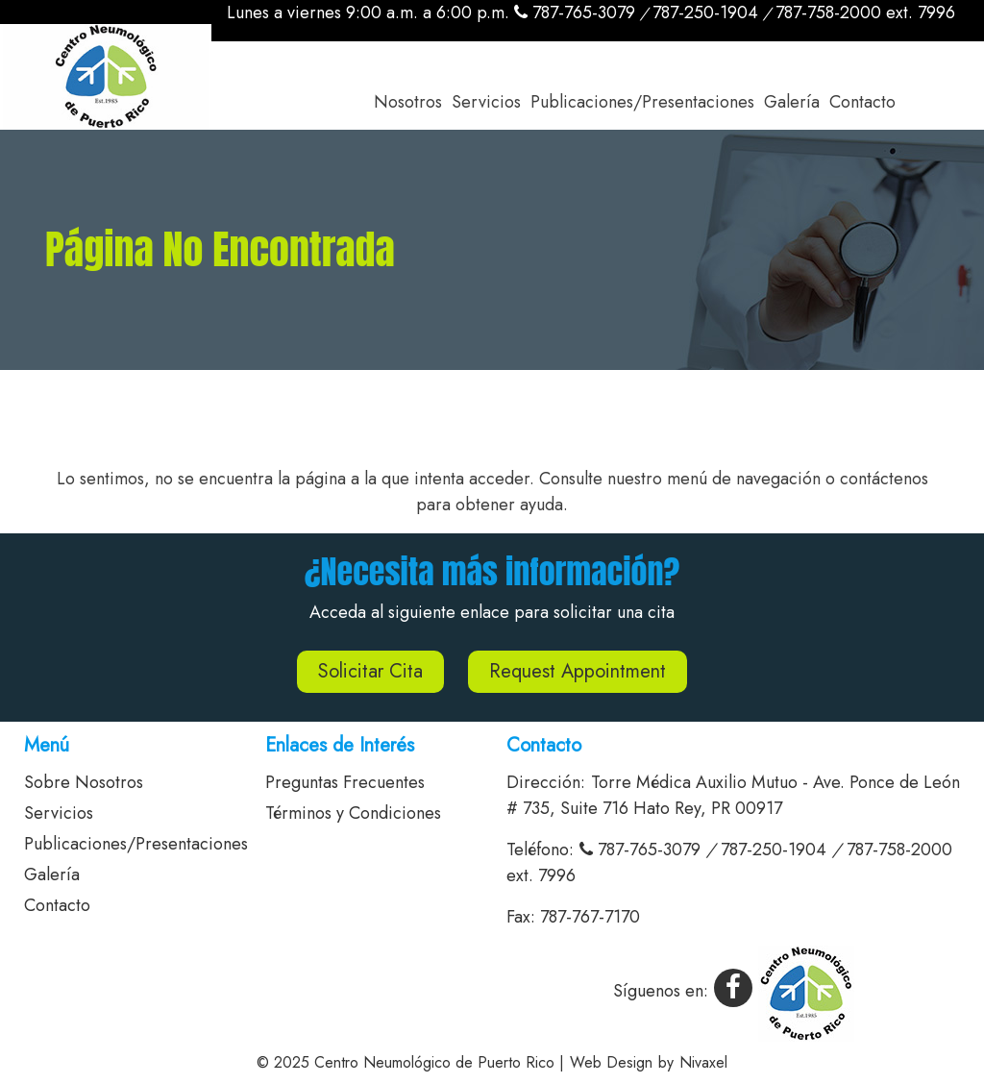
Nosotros (408, 101)
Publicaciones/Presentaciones (642, 101)
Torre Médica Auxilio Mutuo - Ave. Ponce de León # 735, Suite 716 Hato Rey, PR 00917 (733, 795)
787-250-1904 (705, 12)
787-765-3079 (574, 12)
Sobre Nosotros (83, 782)
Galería (792, 101)
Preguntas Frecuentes (345, 782)
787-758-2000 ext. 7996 (865, 12)
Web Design (611, 1062)
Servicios (486, 101)
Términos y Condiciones (353, 813)
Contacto (862, 101)
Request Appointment (577, 671)
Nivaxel (703, 1062)
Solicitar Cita (370, 671)
